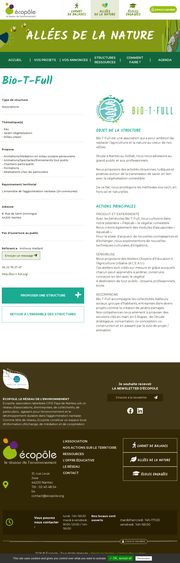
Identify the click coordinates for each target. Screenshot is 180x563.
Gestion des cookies (131, 553)
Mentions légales (103, 553)
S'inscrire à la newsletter (136, 397)
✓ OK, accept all (120, 558)
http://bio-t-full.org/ (15, 274)
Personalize (143, 558)
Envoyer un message (21, 255)
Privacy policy (162, 558)
